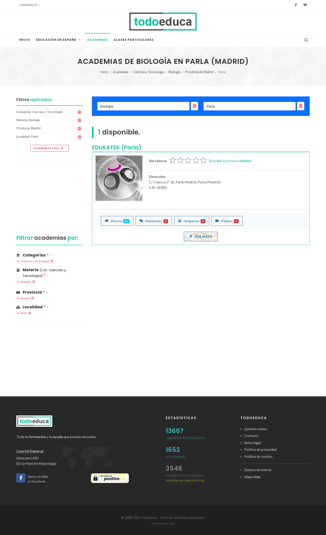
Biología (174, 72)
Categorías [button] (34, 255)
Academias (120, 72)
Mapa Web (252, 477)
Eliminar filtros (49, 148)
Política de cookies (258, 456)
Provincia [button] (32, 292)
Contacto (251, 436)
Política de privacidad (260, 449)
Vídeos (227, 220)
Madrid (25, 299)
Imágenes (191, 220)
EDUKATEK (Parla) (116, 147)
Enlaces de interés (257, 470)
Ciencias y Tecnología (148, 72)
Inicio (104, 72)
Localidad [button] (32, 307)
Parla (23, 313)
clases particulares (185, 477)
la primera (230, 160)
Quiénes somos (255, 429)
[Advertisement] (49, 193)
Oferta (117, 220)
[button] (49, 271)
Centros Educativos (185, 438)
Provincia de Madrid (199, 72)
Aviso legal (252, 443)
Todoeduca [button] (29, 5)
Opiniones (153, 220)
